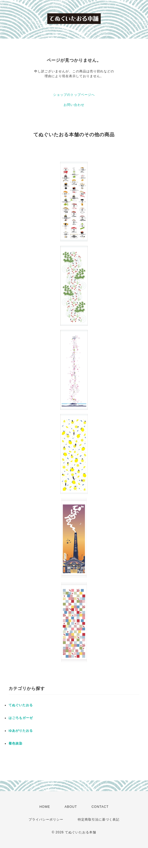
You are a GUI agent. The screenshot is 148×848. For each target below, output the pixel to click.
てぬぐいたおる (21, 705)
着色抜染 (15, 743)
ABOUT (71, 807)
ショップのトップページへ (74, 95)
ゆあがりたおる (21, 731)
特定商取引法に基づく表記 (98, 819)
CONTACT (99, 807)
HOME (44, 807)
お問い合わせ (74, 105)
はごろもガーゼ (21, 718)
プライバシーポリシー (46, 819)
